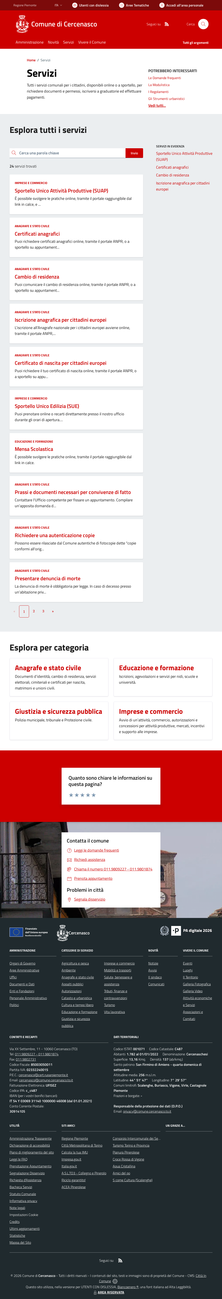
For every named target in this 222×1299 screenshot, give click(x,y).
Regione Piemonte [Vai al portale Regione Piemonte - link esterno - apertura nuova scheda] (24, 5)
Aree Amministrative (24, 970)
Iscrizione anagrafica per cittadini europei (60, 320)
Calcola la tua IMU (75, 1152)
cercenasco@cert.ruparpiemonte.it (43, 1074)
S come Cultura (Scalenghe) (132, 1180)
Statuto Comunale (23, 1193)
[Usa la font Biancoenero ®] (90, 5)
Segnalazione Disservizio (27, 1173)
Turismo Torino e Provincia (131, 1145)
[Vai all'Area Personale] (181, 5)
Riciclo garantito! (74, 1180)
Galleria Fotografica (197, 984)
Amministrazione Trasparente (31, 1138)
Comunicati (156, 984)
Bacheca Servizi (21, 1187)
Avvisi (152, 970)
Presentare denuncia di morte (47, 578)
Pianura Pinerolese (126, 1152)
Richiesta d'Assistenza (25, 1180)
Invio (134, 153)
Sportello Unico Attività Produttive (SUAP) (61, 190)
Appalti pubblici (72, 984)
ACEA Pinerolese (74, 1187)
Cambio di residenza (37, 276)
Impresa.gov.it (71, 1159)
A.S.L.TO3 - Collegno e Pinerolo (84, 1173)
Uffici (13, 977)
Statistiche (17, 1235)
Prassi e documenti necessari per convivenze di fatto (73, 492)
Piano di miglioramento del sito (32, 1152)
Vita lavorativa (114, 1011)
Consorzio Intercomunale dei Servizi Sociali (143, 1138)
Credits (15, 1221)
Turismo (109, 1004)
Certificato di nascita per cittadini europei (60, 363)
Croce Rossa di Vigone (128, 1159)
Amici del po (121, 1173)
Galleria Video (192, 991)
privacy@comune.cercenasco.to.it (147, 1111)
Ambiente (69, 970)
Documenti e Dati (22, 984)
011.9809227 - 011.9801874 (37, 1054)
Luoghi (188, 970)
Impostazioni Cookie (24, 1214)
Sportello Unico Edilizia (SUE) (47, 406)
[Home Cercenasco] (57, 24)
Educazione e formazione (34, 441)
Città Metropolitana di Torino (82, 1145)
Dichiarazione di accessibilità (30, 1145)
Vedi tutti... (157, 105)
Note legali (17, 1207)
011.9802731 (26, 1059)
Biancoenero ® (128, 1286)
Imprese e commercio (31, 183)
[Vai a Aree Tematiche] (134, 5)
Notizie (153, 963)
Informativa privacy (23, 1200)
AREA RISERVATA (108, 1292)
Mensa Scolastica (34, 449)
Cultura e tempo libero (77, 1004)
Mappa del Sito (20, 1242)
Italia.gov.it (69, 1166)
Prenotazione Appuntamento (30, 1166)
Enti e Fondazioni (22, 991)
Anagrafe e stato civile (32, 226)
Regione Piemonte (75, 1138)
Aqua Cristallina (124, 1166)
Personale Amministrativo (28, 998)
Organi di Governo (22, 963)
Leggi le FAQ (19, 1159)
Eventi (187, 963)
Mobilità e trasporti (117, 970)
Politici (14, 1004)
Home (31, 60)
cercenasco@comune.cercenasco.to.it (46, 1080)
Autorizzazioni (72, 991)
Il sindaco (155, 977)
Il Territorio (190, 977)
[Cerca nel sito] (203, 24)
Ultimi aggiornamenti (25, 1228)
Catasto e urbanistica (77, 998)
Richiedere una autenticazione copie (55, 535)
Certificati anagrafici (37, 234)
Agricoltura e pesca (75, 963)
